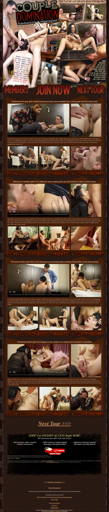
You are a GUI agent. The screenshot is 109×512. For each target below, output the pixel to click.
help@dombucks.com (53, 462)
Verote (17, 458)
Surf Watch (51, 511)
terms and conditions (48, 460)
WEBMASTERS (54, 507)
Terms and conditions (54, 503)
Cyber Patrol (45, 511)
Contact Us (54, 505)
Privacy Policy (54, 499)
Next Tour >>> (54, 424)
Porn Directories (55, 488)
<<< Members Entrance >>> (54, 482)
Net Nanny (58, 511)
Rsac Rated (64, 511)
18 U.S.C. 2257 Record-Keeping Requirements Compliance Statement (54, 497)
